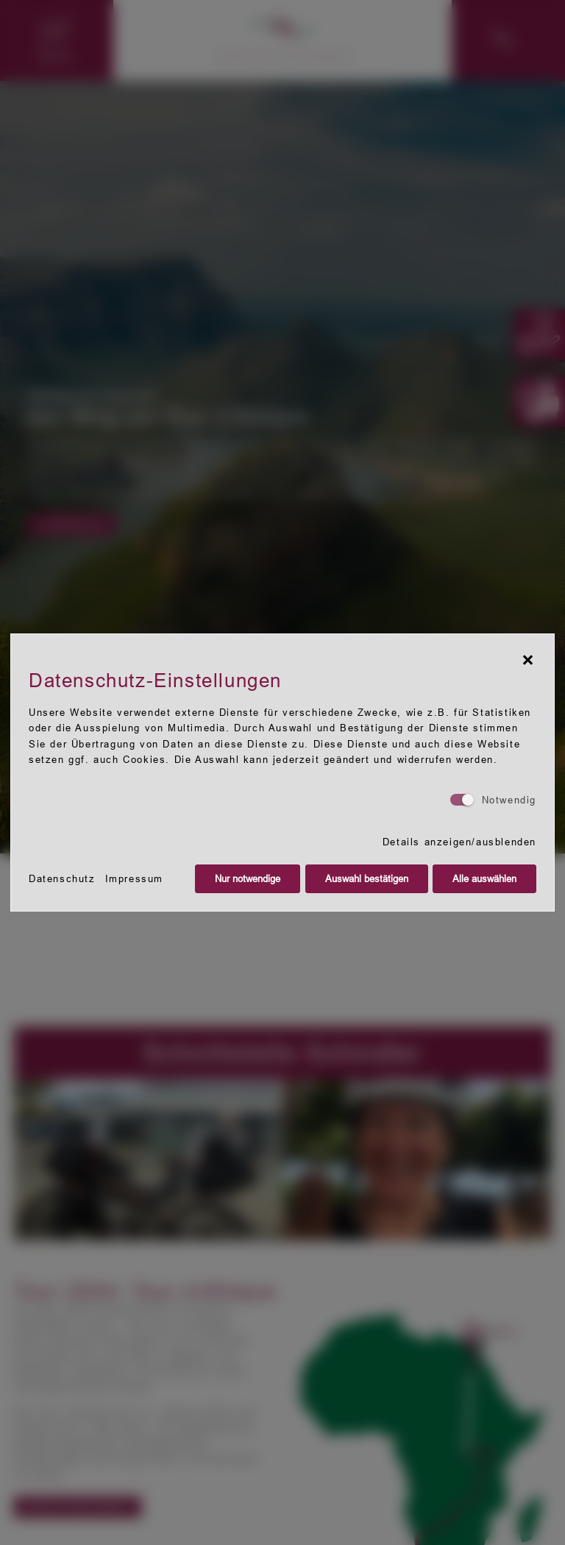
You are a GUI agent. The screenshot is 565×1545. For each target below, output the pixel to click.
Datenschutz (62, 878)
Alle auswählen (484, 878)
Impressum (134, 878)
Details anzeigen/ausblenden (459, 842)
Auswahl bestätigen (366, 878)
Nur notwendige (247, 878)
